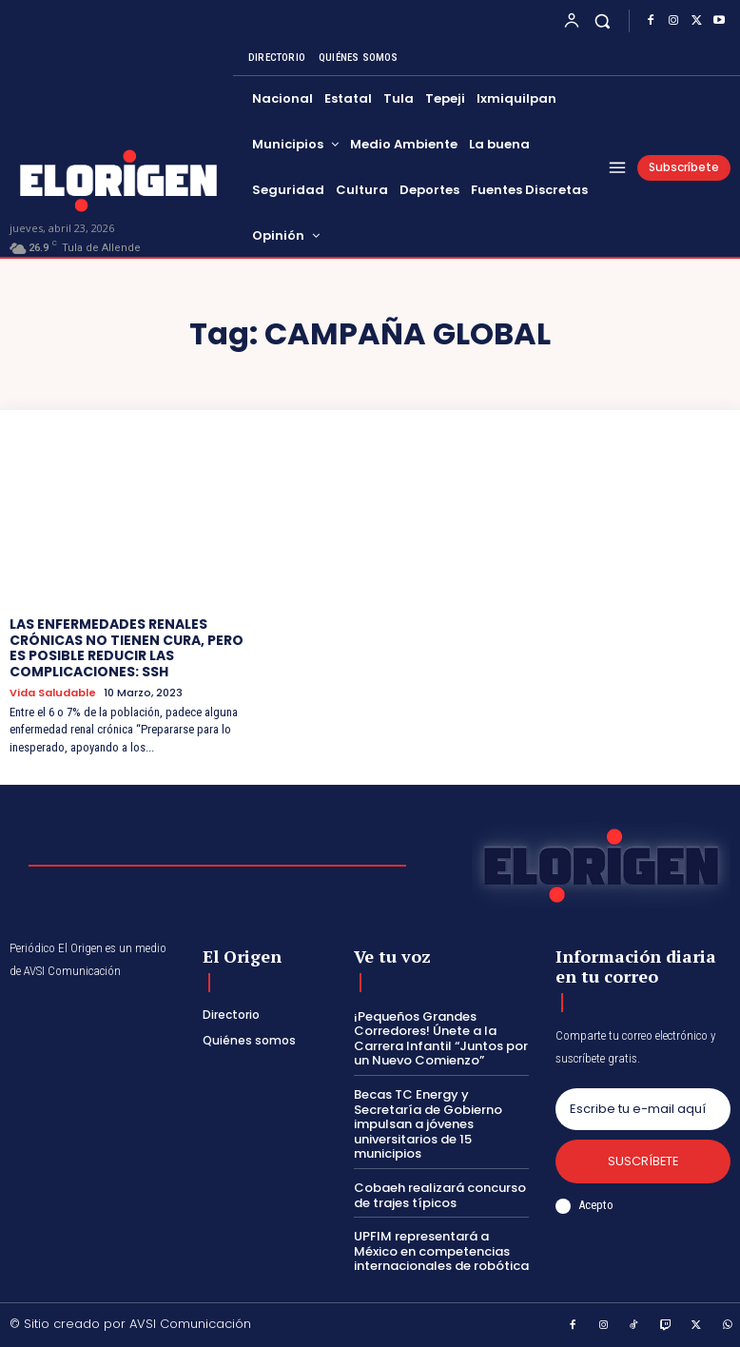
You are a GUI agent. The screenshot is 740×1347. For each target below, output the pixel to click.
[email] (642, 1109)
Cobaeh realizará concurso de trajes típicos (440, 1195)
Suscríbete (643, 1161)
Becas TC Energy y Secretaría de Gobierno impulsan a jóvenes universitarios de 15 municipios (428, 1123)
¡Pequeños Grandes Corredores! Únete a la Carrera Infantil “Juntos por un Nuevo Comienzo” (441, 1038)
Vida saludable (53, 693)
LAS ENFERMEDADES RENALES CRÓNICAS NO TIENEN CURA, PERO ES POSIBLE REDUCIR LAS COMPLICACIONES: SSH (126, 648)
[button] (602, 20)
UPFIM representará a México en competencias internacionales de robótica (441, 1251)
